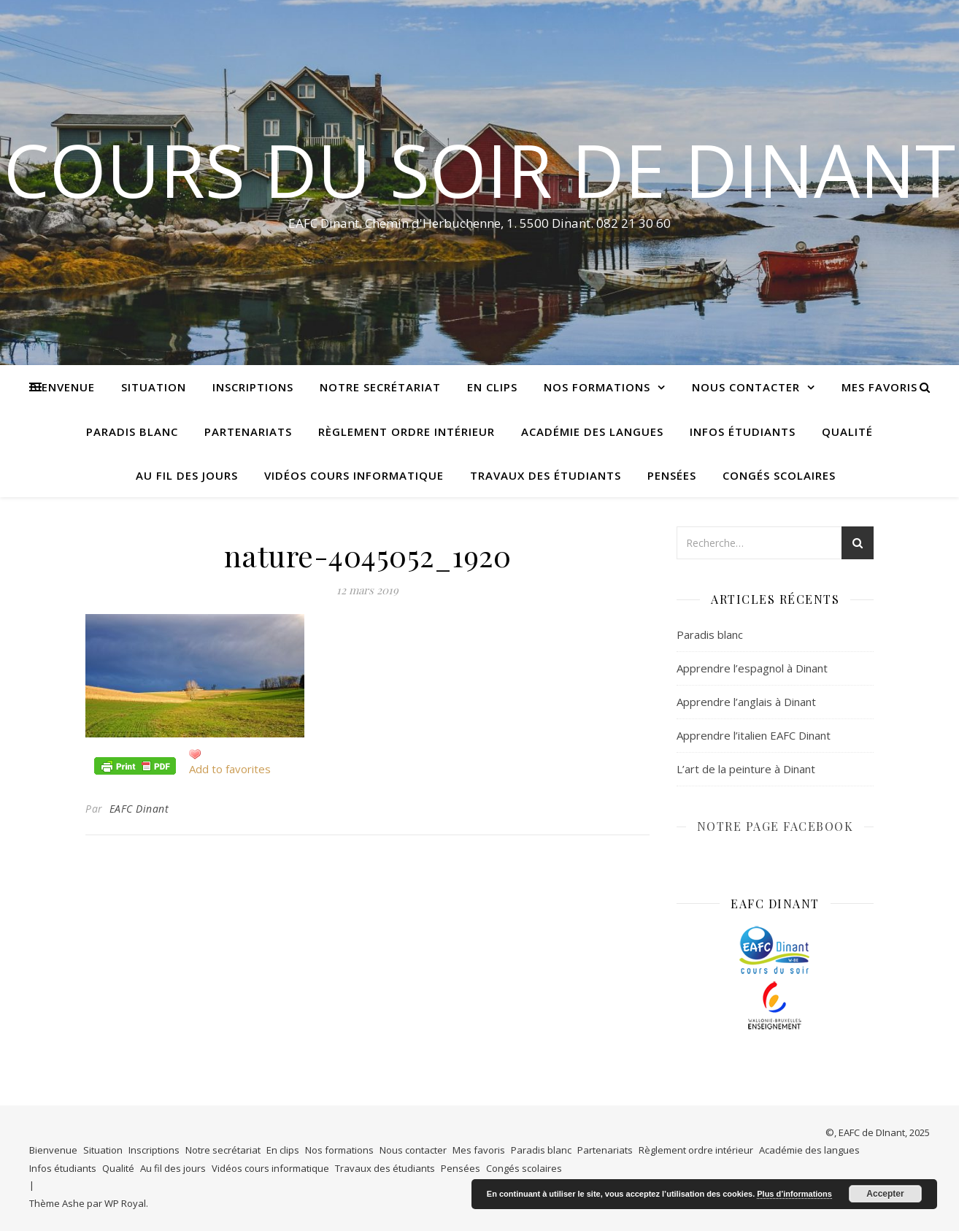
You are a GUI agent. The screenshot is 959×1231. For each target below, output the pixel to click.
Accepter (885, 1194)
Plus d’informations (794, 1193)
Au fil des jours (187, 475)
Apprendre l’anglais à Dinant (746, 701)
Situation (153, 387)
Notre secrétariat (380, 387)
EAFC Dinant (139, 809)
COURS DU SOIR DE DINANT (479, 169)
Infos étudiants (743, 431)
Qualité (847, 431)
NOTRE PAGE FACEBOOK (775, 826)
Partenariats (248, 431)
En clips (492, 387)
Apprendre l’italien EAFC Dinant (754, 735)
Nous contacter (746, 387)
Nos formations (597, 387)
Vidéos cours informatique (354, 475)
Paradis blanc (132, 431)
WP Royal (125, 1203)
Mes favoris (879, 387)
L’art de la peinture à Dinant (746, 769)
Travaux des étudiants (545, 475)
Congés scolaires (779, 475)
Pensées (671, 475)
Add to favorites (230, 769)
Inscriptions (252, 387)
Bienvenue (62, 387)
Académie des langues (592, 431)
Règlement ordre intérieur (406, 431)
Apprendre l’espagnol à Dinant (752, 668)
